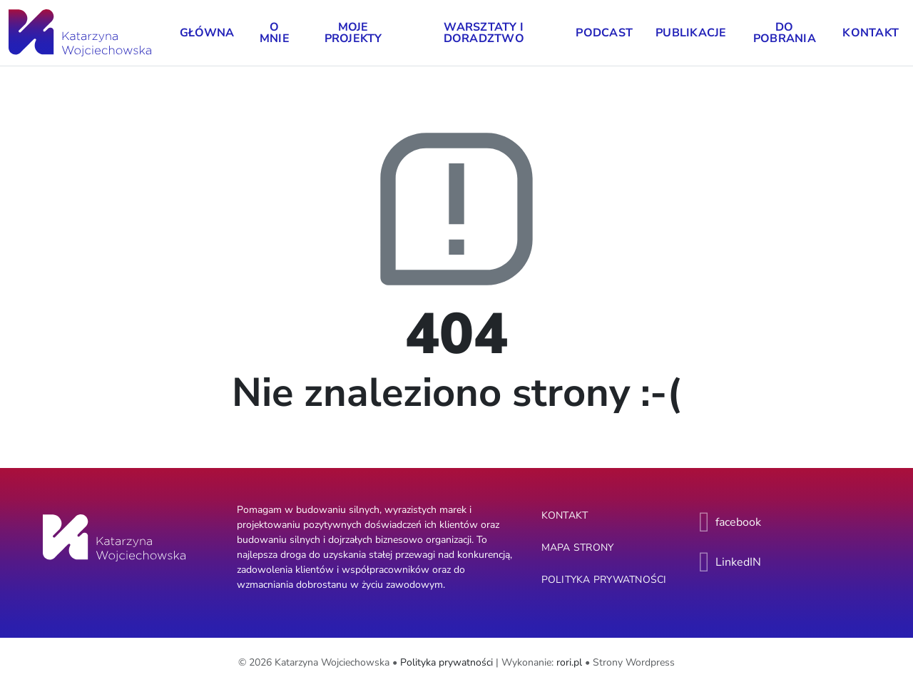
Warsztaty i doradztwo (484, 32)
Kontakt (870, 33)
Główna (207, 33)
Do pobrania (784, 32)
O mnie (275, 32)
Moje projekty (353, 32)
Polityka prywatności (604, 579)
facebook (738, 522)
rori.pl (569, 662)
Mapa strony (577, 547)
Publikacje (691, 33)
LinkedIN (738, 562)
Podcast (604, 33)
